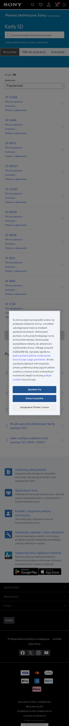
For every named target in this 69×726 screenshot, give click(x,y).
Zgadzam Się (34, 389)
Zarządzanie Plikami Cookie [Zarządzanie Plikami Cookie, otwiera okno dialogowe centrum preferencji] (34, 407)
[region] (34, 363)
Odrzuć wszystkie (34, 398)
